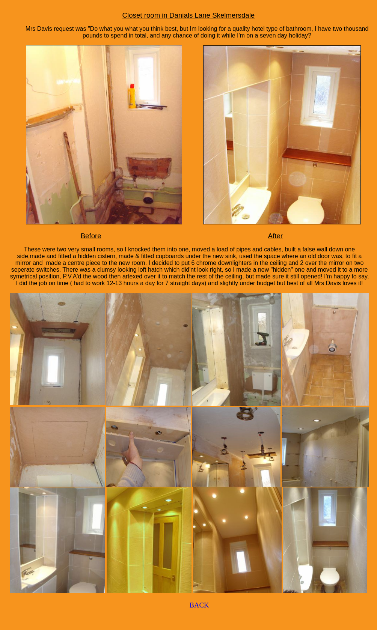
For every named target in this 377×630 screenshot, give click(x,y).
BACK (199, 605)
